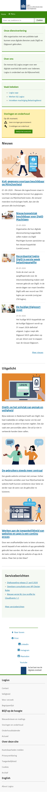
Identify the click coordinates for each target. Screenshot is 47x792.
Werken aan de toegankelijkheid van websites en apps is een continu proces (23, 533)
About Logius (7, 786)
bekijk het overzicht (24, 132)
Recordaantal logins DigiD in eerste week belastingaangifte (28, 259)
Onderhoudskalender (11, 730)
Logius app (13, 92)
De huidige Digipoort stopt (28, 308)
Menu (13, 14)
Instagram (24, 650)
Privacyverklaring (9, 755)
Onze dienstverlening (15, 30)
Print (16, 638)
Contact (5, 688)
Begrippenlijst (8, 705)
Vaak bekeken (11, 86)
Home (3, 14)
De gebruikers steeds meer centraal (22, 470)
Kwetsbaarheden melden (13, 750)
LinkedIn (25, 644)
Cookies (5, 767)
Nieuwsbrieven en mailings (13, 719)
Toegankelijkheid (9, 761)
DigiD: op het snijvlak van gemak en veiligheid (22, 409)
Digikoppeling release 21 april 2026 (22, 582)
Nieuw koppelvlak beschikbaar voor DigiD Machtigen (29, 216)
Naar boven (19, 632)
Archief (5, 772)
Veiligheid (6, 694)
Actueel (5, 736)
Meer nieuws (37, 352)
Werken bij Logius (16, 96)
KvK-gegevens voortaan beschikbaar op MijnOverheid (23, 183)
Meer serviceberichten (14, 606)
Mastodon (24, 656)
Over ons (8, 58)
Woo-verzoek (8, 699)
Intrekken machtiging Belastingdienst (25, 100)
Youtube (23, 662)
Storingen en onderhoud (17, 113)
